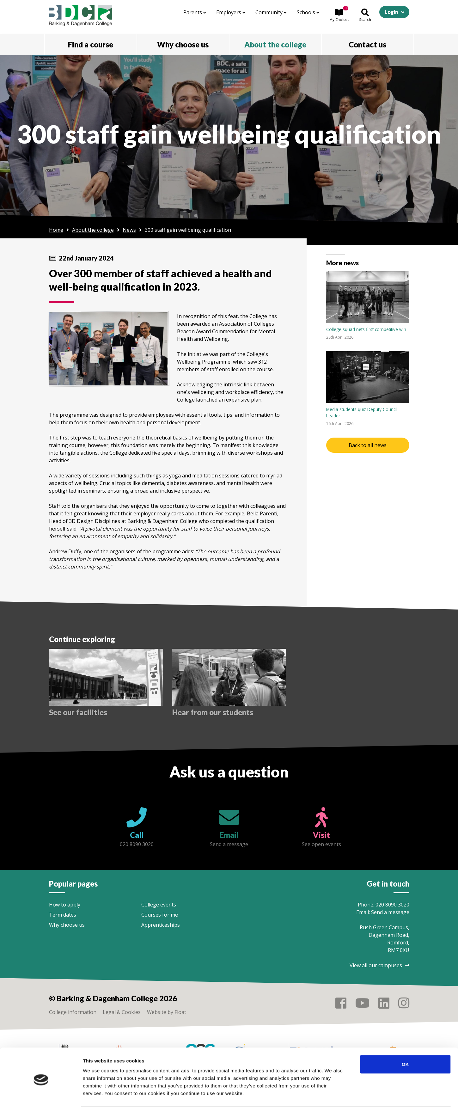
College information (72, 1012)
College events (158, 904)
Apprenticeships (160, 924)
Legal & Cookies (122, 1012)
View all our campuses (379, 965)
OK (405, 1044)
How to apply (64, 904)
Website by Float (166, 1012)
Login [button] (391, 12)
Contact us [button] (367, 44)
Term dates (62, 914)
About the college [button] (275, 44)
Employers (230, 12)
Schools (308, 12)
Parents (194, 12)
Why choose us (67, 924)
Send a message (390, 912)
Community (271, 12)
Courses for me (159, 914)
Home (56, 229)
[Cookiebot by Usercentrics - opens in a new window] (41, 1099)
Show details (331, 1099)
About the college (93, 229)
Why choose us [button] (183, 44)
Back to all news (368, 445)
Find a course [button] (90, 44)
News (129, 229)
